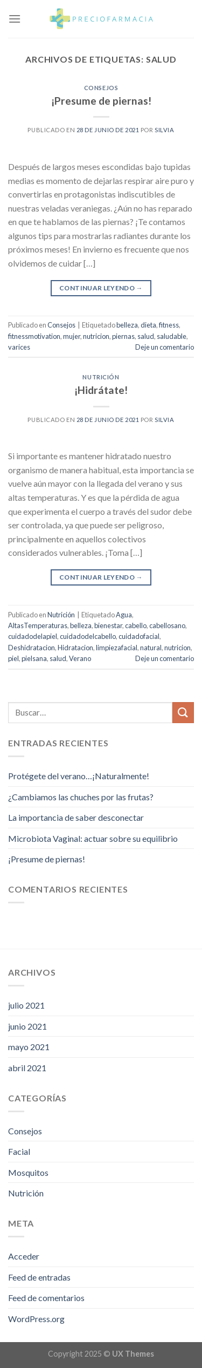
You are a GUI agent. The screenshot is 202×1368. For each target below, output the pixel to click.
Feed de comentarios (46, 1297)
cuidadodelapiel (32, 636)
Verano (80, 658)
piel (13, 658)
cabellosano (167, 625)
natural (151, 647)
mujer (71, 336)
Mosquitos (28, 1172)
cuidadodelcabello (88, 636)
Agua (124, 614)
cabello (136, 625)
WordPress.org (36, 1318)
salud (145, 336)
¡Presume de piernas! (101, 100)
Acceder (23, 1256)
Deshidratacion (31, 647)
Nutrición (100, 376)
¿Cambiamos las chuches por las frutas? (81, 797)
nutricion (96, 336)
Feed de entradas (39, 1277)
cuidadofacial (139, 636)
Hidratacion (75, 647)
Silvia (164, 129)
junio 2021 (27, 1026)
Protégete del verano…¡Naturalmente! (78, 776)
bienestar (108, 625)
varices (19, 347)
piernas (123, 336)
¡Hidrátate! (101, 390)
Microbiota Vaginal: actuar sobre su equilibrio (93, 838)
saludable (171, 336)
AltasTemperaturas (37, 625)
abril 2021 (27, 1068)
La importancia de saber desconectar (76, 817)
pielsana (34, 658)
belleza (127, 325)
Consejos (101, 87)
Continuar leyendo (101, 288)
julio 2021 (26, 1005)
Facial (19, 1151)
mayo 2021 (29, 1047)
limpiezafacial (116, 647)
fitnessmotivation (34, 336)
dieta (148, 325)
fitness (169, 325)
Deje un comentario (164, 347)
